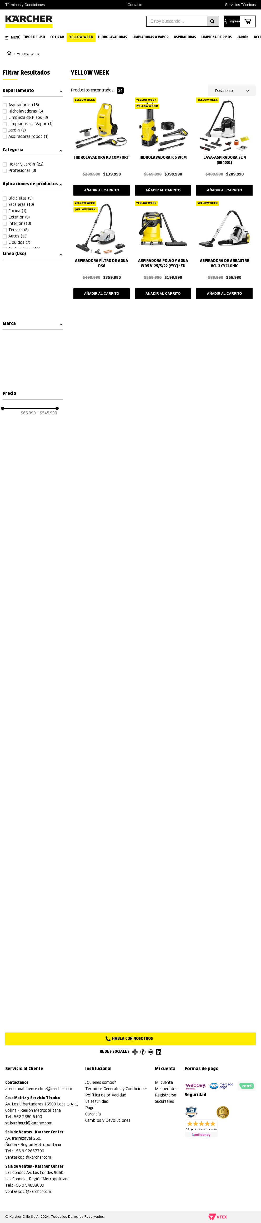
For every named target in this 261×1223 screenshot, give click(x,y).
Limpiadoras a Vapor (30, 124)
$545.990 (47, 413)
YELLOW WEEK (28, 54)
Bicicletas (20, 198)
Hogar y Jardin (25, 164)
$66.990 (28, 413)
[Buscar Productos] (212, 21)
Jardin (17, 130)
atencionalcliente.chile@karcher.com (38, 1089)
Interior (19, 224)
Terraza (18, 230)
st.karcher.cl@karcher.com (28, 1123)
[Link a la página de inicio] (9, 54)
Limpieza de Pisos (28, 118)
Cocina (17, 211)
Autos (18, 236)
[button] (33, 91)
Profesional (22, 171)
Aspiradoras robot (28, 137)
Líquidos (19, 243)
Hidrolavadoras (25, 111)
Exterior (19, 217)
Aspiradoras (23, 105)
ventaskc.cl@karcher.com (28, 1157)
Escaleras (21, 205)
